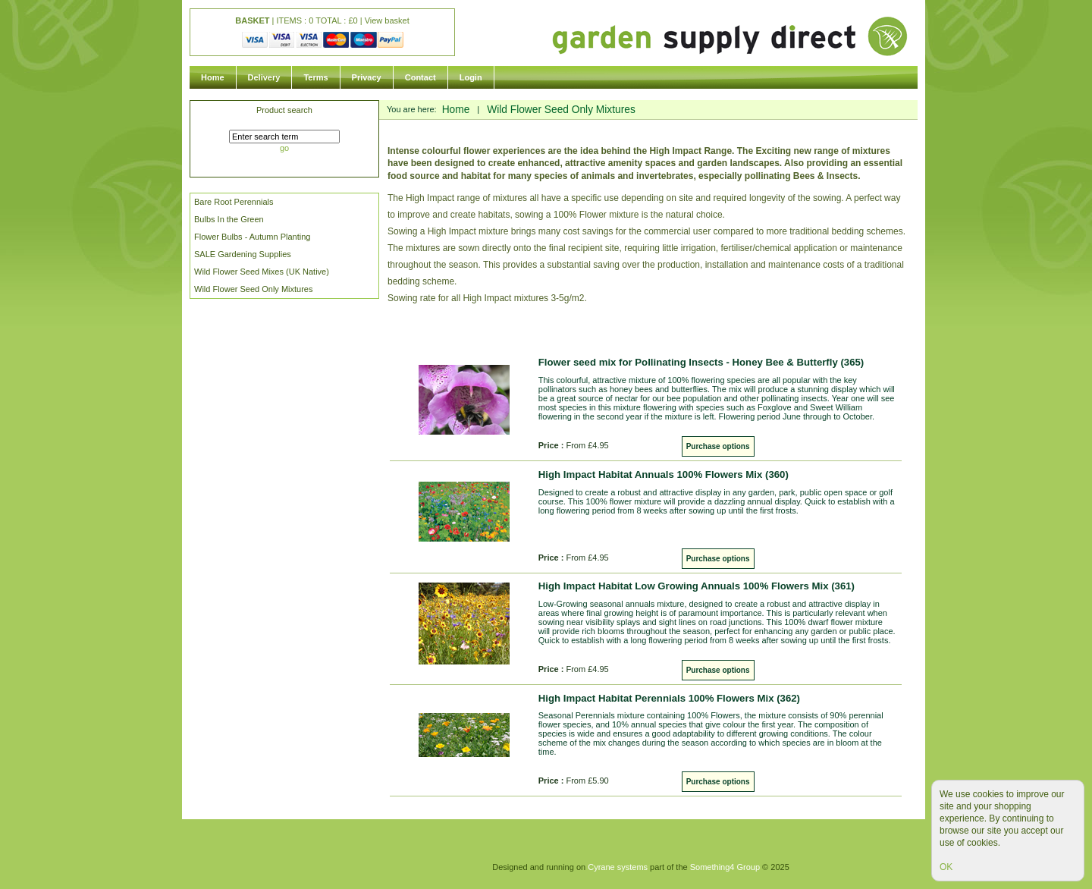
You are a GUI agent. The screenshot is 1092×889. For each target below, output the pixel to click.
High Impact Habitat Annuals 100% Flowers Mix (663, 474)
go (284, 147)
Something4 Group (725, 867)
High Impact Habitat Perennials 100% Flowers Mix (669, 698)
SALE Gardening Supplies (242, 254)
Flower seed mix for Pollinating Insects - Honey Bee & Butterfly (701, 362)
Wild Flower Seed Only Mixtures (253, 289)
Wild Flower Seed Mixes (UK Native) (261, 271)
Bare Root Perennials (234, 201)
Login (471, 77)
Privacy (366, 77)
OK (946, 867)
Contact (420, 77)
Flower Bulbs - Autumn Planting (252, 236)
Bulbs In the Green (229, 219)
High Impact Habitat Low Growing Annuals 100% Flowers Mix (696, 586)
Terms (315, 77)
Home (212, 77)
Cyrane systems (618, 867)
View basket (387, 20)
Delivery (264, 77)
